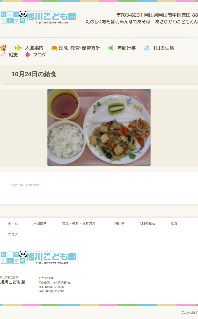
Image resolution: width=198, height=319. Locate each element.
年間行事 (118, 223)
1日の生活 (147, 223)
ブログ (13, 234)
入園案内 (40, 223)
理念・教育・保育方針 (79, 223)
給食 (174, 223)
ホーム (13, 223)
